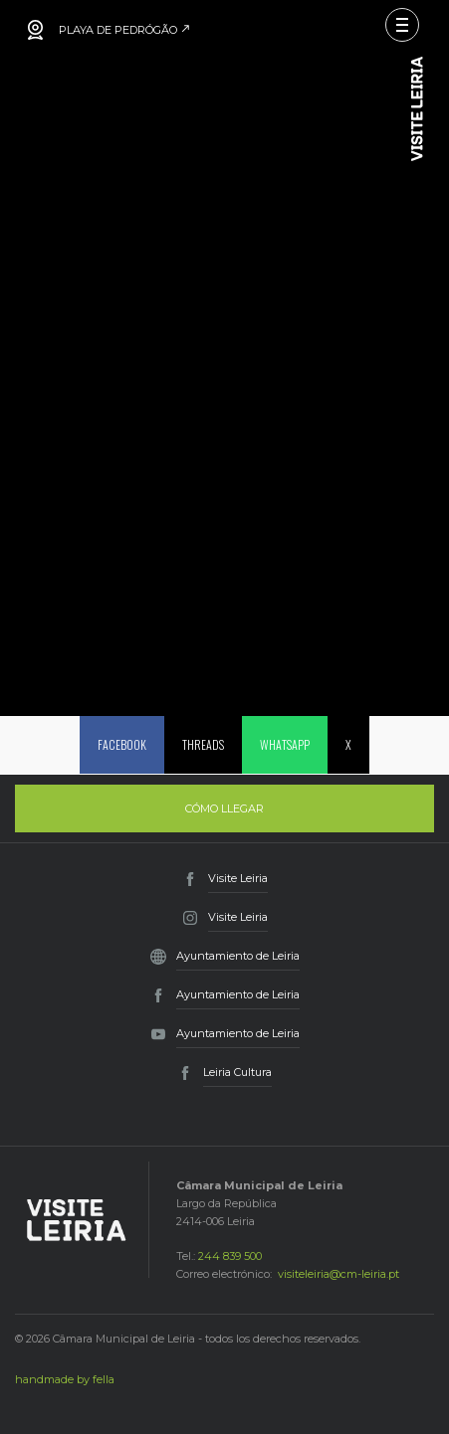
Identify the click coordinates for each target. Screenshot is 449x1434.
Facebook (122, 744)
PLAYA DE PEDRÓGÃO (125, 30)
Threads (203, 744)
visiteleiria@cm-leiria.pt (338, 1274)
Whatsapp (285, 744)
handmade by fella (64, 1379)
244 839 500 (230, 1256)
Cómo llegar (224, 808)
